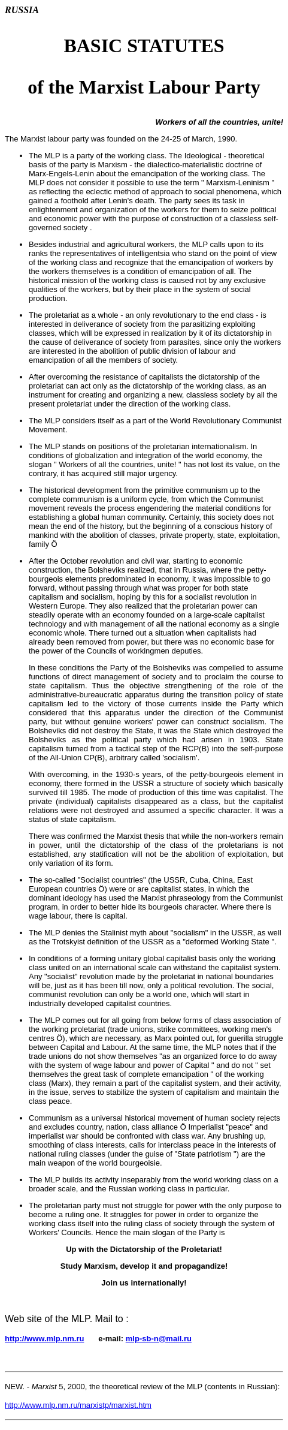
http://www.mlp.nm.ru (44, 1338)
